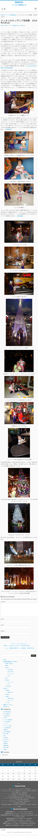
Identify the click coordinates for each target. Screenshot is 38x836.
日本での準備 (10, 671)
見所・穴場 (19, 25)
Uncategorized (7, 715)
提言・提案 (6, 733)
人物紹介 (7, 696)
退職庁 (6, 665)
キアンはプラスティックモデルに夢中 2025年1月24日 (19, 803)
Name (2, 619)
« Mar (18, 785)
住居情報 (5, 729)
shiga (24, 25)
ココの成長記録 (7, 721)
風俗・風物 (6, 747)
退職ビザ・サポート (8, 704)
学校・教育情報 (7, 731)
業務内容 (7, 694)
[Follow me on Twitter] (5, 9)
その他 (5, 717)
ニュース (5, 723)
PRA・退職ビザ (7, 713)
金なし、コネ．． (11, 700)
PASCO (19, 2)
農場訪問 (5, 743)
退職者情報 (6, 745)
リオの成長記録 (7, 727)
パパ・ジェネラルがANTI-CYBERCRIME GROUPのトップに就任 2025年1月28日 (19, 799)
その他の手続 (8, 686)
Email (2, 625)
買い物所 (5, 741)
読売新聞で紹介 (11, 698)
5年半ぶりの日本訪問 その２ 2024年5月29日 (23, 820)
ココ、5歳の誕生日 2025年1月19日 (19, 804)
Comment (3, 601)
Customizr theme (29, 834)
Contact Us (6, 706)
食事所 (5, 749)
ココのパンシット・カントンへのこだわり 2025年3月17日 (19, 790)
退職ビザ (7, 667)
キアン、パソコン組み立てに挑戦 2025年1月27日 (19, 801)
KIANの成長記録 (7, 711)
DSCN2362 (20, 216)
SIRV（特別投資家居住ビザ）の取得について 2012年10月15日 (21, 827)
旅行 (5, 735)
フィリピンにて (11, 673)
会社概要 (7, 690)
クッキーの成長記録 (10, 15)
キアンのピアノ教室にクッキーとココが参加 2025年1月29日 (19, 797)
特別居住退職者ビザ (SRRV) (10, 661)
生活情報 (5, 737)
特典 (6, 678)
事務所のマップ (11, 692)
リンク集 (7, 702)
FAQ (8, 675)
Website (2, 631)
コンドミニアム (11, 682)
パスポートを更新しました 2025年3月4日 (19, 794)
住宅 (8, 684)
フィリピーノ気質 (7, 725)
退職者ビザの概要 (8, 663)
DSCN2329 (8, 129)
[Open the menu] (35, 9)
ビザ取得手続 (10, 669)
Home (2, 15)
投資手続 (7, 680)
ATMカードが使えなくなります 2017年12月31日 (16, 645)
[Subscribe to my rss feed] (3, 9)
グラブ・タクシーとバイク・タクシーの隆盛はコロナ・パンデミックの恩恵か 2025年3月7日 (19, 792)
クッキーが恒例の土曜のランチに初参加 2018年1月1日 (20, 648)
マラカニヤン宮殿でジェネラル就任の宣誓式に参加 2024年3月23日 (21, 823)
